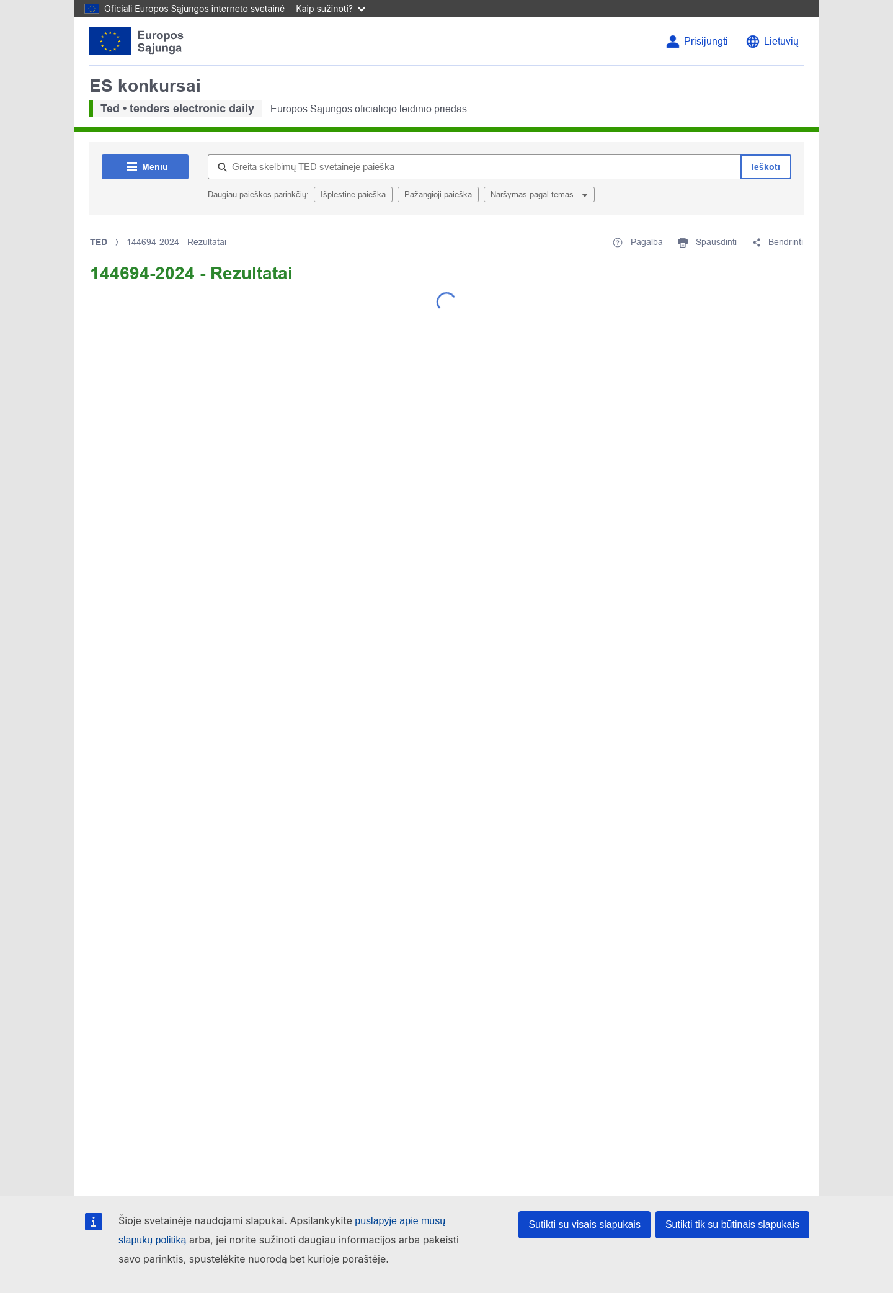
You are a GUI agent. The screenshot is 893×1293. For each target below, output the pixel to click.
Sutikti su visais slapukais (584, 1224)
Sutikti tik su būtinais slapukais (732, 1224)
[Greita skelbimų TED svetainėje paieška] (474, 166)
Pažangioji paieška (438, 194)
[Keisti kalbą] (772, 41)
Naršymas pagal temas (533, 194)
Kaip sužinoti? (330, 8)
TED (98, 242)
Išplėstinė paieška (353, 194)
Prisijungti (706, 41)
